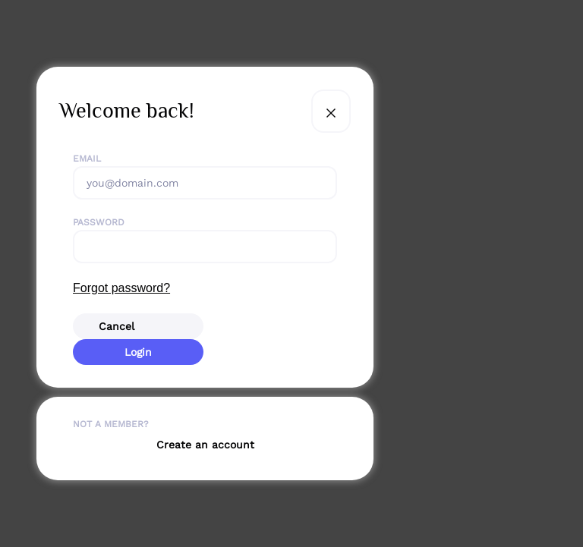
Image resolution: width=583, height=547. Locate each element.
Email (87, 158)
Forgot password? (121, 287)
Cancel (116, 326)
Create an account (205, 445)
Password (98, 222)
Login (138, 352)
